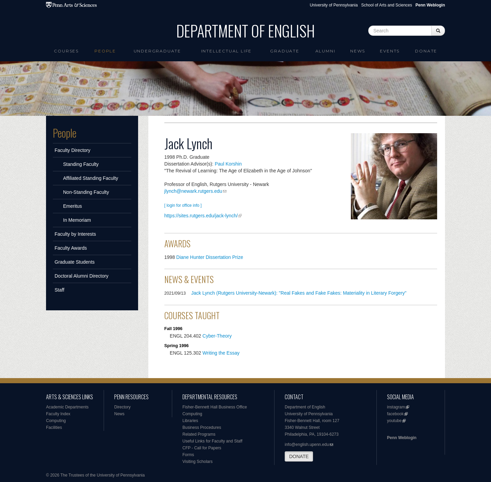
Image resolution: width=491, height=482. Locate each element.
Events (390, 50)
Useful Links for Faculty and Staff (212, 441)
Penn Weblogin (401, 437)
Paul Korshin (228, 164)
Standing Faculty (81, 164)
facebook (395, 413)
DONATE (299, 456)
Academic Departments (67, 407)
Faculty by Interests (75, 234)
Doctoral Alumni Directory (81, 276)
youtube (394, 420)
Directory (122, 407)
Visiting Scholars (197, 461)
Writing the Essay (221, 353)
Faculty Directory (72, 150)
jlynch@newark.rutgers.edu (193, 191)
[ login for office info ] (183, 205)
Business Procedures (201, 427)
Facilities (54, 427)
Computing (56, 420)
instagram (396, 407)
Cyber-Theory (217, 336)
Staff (59, 290)
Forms (188, 454)
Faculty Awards (71, 248)
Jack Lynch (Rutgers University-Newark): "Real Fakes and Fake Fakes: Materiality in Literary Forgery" (298, 293)
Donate (426, 50)
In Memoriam (77, 220)
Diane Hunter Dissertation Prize (209, 257)
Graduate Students (75, 262)
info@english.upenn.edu (307, 444)
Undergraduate (157, 50)
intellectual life (226, 50)
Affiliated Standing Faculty (90, 178)
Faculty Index (58, 413)
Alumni (325, 50)
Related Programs (198, 434)
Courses (66, 50)
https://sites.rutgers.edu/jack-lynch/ (201, 215)
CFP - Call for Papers (201, 448)
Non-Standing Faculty (86, 192)
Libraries (190, 420)
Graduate (284, 50)
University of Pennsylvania (334, 5)
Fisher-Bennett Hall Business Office (214, 407)
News (357, 50)
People (105, 50)
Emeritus (72, 206)
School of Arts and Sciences (386, 5)
